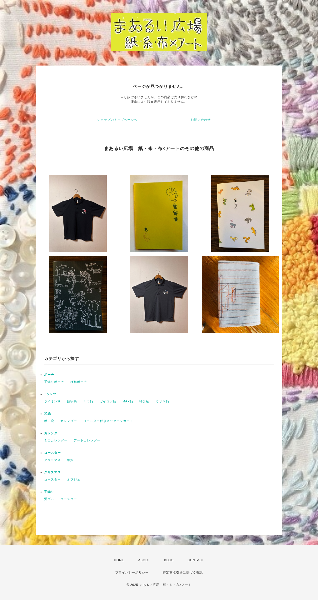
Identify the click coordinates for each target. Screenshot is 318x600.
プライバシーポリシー (132, 572)
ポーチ (49, 374)
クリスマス (52, 460)
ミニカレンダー (56, 440)
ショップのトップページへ (117, 120)
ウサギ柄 (162, 401)
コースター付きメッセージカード (108, 421)
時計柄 (144, 401)
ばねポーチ (78, 382)
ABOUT (144, 560)
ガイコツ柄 (108, 401)
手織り (49, 492)
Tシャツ (50, 394)
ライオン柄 (52, 401)
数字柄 (72, 401)
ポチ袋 (49, 421)
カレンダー (68, 421)
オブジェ (73, 479)
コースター (52, 453)
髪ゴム (49, 499)
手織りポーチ (54, 382)
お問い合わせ (201, 120)
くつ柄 (88, 401)
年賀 (70, 460)
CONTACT (196, 560)
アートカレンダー (87, 440)
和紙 (47, 414)
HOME (119, 560)
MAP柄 (127, 401)
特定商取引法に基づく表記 (183, 572)
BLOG (169, 560)
